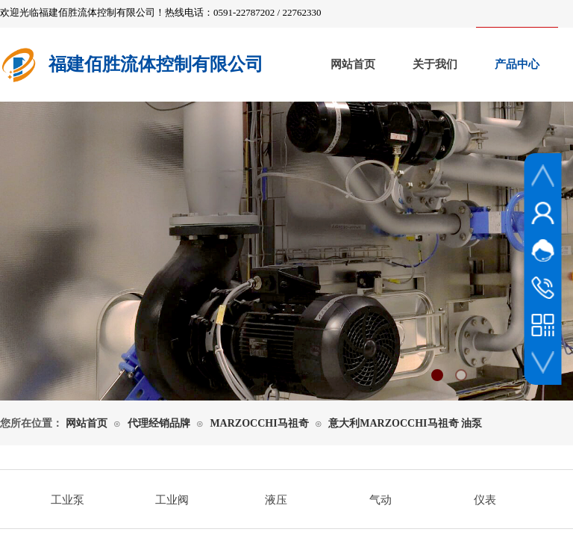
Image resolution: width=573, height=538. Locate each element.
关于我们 (435, 64)
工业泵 (67, 500)
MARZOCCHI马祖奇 (259, 423)
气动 (380, 500)
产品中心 (517, 64)
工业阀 (172, 500)
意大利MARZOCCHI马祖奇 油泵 (405, 423)
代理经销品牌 (159, 423)
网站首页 (353, 64)
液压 (276, 500)
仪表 (485, 500)
